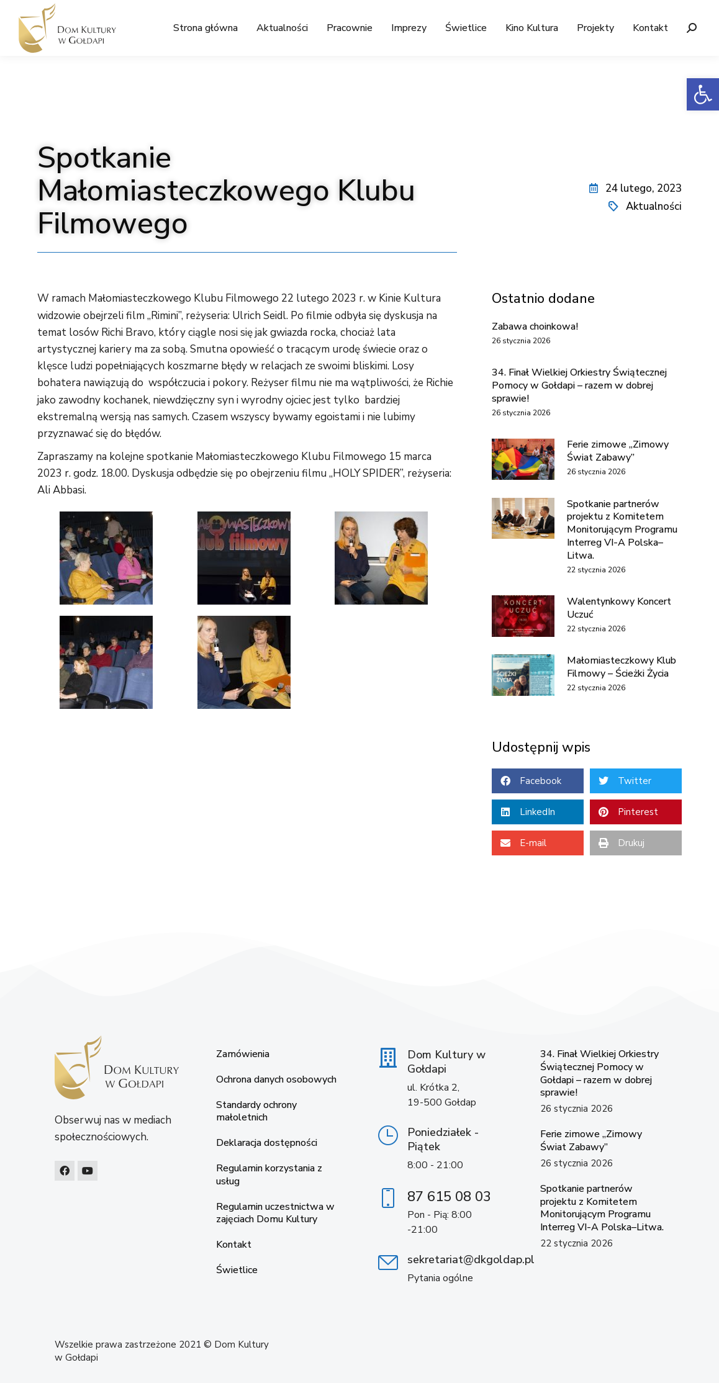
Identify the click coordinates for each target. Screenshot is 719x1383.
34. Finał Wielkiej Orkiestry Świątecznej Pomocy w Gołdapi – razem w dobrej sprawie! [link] (579, 385)
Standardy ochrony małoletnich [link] (256, 1112)
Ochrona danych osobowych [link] (276, 1079)
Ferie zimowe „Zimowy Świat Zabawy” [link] (618, 451)
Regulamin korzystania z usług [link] (269, 1175)
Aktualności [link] (654, 206)
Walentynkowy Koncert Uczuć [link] (619, 608)
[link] (703, 94)
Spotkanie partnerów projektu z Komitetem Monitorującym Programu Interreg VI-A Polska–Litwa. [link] (622, 529)
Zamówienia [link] (242, 1054)
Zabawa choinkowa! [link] (535, 326)
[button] (538, 780)
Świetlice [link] (237, 1270)
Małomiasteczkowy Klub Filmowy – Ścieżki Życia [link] (621, 667)
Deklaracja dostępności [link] (266, 1143)
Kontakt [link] (233, 1244)
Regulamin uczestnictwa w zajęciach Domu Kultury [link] (275, 1214)
